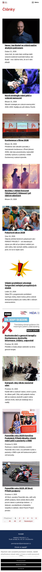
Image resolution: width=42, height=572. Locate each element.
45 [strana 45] (10, 521)
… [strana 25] (5, 521)
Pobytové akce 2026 (15, 232)
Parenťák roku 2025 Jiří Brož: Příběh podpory (19, 489)
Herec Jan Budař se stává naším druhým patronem (21, 46)
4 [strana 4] (27, 518)
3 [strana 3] (23, 518)
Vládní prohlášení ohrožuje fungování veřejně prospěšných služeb (20, 285)
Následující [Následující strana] (28, 521)
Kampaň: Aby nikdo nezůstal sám (19, 384)
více (20, 555)
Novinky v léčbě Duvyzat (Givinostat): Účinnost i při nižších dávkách (18, 193)
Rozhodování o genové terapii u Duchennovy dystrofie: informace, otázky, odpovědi (20, 338)
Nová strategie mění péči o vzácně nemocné (18, 96)
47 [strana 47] (20, 521)
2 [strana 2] (19, 518)
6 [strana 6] (36, 518)
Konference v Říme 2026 (17, 140)
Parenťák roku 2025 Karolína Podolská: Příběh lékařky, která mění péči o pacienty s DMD (20, 438)
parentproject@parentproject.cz (21, 545)
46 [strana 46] (15, 521)
